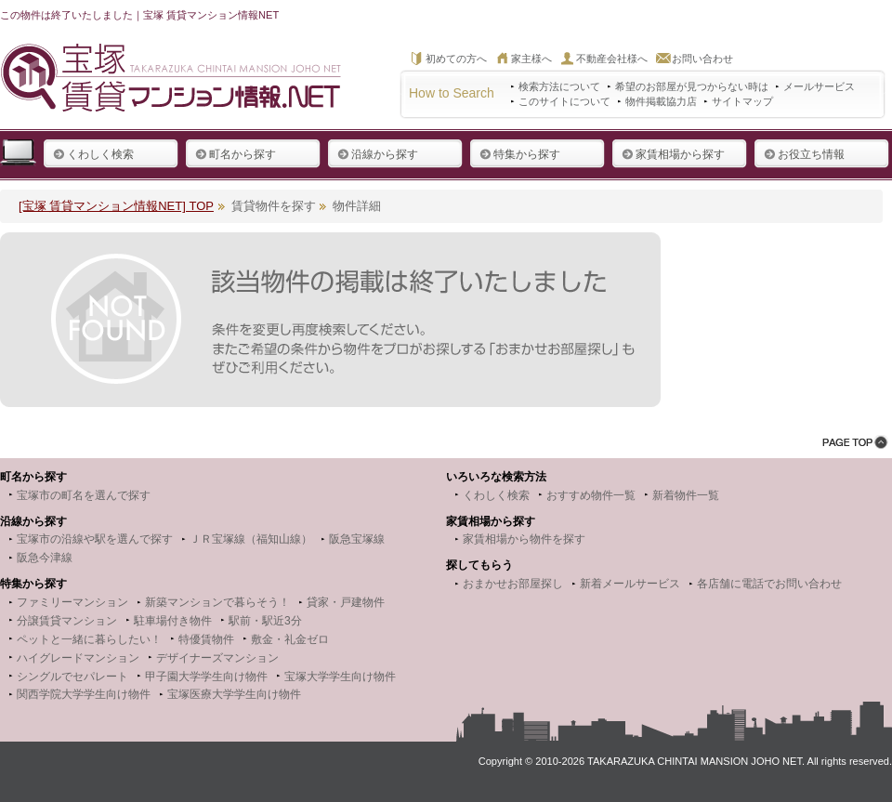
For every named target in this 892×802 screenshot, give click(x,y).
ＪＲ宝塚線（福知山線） (251, 539)
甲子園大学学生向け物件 (206, 676)
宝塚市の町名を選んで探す (84, 495)
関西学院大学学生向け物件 (84, 694)
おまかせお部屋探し (513, 583)
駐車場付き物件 (173, 620)
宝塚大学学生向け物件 (340, 676)
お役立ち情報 (804, 154)
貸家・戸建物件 (346, 602)
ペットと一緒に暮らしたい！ (89, 639)
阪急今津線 (44, 557)
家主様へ (531, 58)
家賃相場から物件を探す (524, 539)
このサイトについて (564, 101)
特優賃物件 (206, 639)
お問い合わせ (702, 58)
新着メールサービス (630, 583)
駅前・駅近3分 (265, 620)
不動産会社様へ (612, 58)
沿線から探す (377, 154)
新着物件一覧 (685, 495)
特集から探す (519, 154)
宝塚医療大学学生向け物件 (234, 694)
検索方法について (559, 86)
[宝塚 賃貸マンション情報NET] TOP (116, 206)
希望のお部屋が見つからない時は (691, 86)
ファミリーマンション (72, 602)
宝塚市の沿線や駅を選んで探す (95, 539)
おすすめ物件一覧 (591, 495)
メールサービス (819, 86)
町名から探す (235, 154)
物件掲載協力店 (661, 101)
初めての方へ (456, 58)
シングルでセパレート (72, 676)
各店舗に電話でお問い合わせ (769, 583)
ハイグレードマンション (78, 657)
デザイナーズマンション (217, 657)
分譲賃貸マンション (67, 620)
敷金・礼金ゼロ (290, 639)
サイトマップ (742, 101)
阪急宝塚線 (357, 539)
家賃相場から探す (673, 154)
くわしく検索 (93, 154)
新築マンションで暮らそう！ (217, 602)
